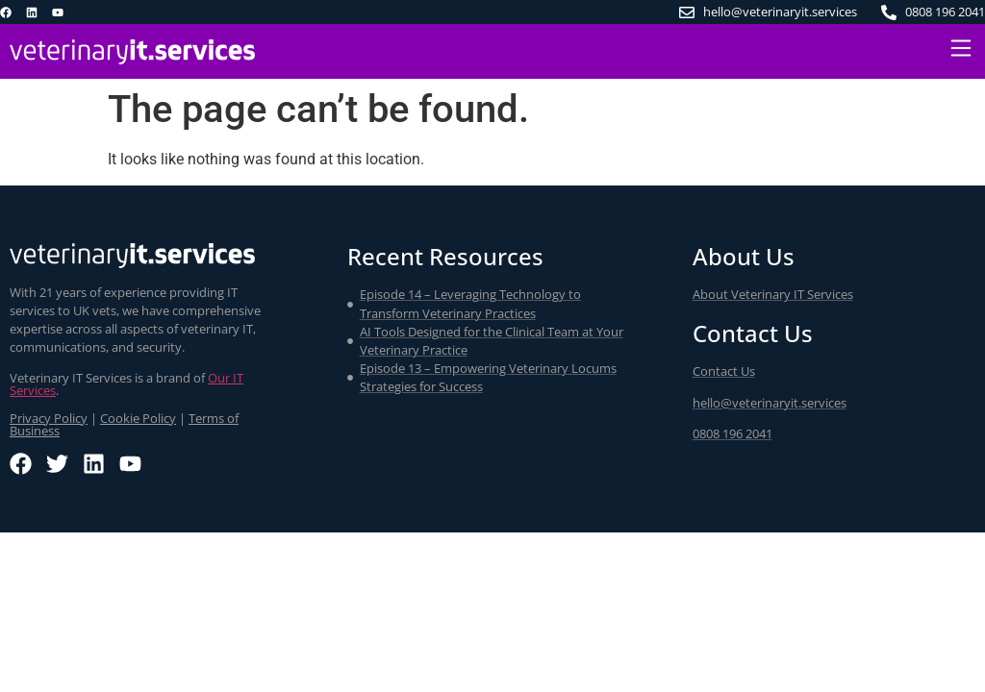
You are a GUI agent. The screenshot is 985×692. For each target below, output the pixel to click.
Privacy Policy (49, 418)
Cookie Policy (138, 418)
